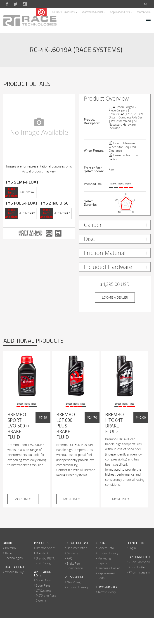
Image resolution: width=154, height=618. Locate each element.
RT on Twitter (137, 567)
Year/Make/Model (94, 12)
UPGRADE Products (64, 12)
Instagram (25, 4)
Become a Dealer (109, 568)
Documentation (77, 548)
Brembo (10, 548)
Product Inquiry (108, 553)
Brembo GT (43, 553)
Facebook (7, 4)
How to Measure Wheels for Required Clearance (122, 147)
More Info (22, 499)
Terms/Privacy (107, 592)
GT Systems (43, 591)
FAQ (69, 558)
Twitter (15, 4)
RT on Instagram (139, 572)
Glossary (72, 553)
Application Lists (121, 12)
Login (132, 548)
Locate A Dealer (115, 297)
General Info (106, 548)
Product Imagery (77, 587)
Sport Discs (43, 580)
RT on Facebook (139, 562)
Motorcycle (144, 12)
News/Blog (74, 582)
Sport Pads (43, 585)
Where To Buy (14, 572)
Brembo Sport (45, 548)
